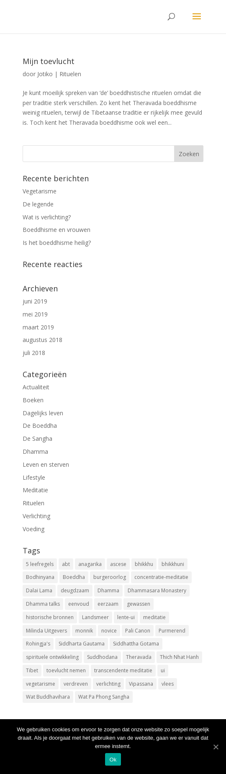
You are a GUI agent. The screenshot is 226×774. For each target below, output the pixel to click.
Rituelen (70, 74)
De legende (38, 204)
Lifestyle (34, 477)
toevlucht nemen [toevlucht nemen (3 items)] (66, 670)
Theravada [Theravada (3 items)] (139, 657)
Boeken (33, 400)
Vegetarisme (39, 191)
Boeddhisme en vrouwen (56, 230)
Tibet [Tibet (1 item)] (32, 670)
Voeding (33, 529)
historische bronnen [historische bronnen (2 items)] (50, 617)
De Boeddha (40, 425)
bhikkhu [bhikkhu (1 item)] (144, 564)
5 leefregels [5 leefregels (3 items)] (40, 564)
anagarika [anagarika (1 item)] (90, 564)
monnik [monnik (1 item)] (84, 630)
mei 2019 (35, 314)
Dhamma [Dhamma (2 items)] (108, 590)
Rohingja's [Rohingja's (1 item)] (38, 643)
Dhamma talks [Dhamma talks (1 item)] (43, 603)
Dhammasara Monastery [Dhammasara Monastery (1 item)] (157, 590)
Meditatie (35, 490)
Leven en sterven (46, 464)
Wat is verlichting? (47, 217)
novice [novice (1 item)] (109, 630)
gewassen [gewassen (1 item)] (138, 603)
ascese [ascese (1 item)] (118, 564)
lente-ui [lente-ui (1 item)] (126, 617)
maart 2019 (38, 327)
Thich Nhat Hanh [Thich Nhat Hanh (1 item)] (179, 657)
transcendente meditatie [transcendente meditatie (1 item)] (123, 670)
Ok (112, 759)
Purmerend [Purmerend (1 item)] (172, 630)
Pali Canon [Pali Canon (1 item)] (137, 630)
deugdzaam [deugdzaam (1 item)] (75, 590)
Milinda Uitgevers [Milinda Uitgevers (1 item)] (46, 630)
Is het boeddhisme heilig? (57, 243)
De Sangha (37, 438)
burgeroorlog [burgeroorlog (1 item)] (109, 577)
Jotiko (45, 74)
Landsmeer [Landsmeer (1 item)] (95, 617)
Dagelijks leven (43, 413)
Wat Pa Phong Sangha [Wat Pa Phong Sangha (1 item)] (103, 696)
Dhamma (35, 451)
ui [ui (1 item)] (163, 670)
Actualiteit (36, 387)
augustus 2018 (42, 340)
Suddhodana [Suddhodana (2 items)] (102, 657)
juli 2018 (34, 353)
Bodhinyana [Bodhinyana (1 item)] (40, 577)
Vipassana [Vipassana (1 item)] (141, 683)
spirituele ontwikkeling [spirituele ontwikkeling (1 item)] (52, 657)
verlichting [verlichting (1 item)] (108, 683)
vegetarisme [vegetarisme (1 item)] (40, 683)
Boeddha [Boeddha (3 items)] (74, 577)
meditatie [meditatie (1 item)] (154, 617)
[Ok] (215, 747)
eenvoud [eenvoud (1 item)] (78, 603)
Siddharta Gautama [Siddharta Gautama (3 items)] (82, 643)
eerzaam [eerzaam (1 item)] (108, 603)
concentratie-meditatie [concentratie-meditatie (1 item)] (161, 577)
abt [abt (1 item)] (66, 564)
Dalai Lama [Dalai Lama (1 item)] (39, 590)
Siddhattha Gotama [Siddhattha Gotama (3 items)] (136, 643)
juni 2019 (35, 301)
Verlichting (36, 516)
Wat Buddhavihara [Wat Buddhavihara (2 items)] (48, 696)
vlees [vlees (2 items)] (168, 683)
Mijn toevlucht (48, 61)
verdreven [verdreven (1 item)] (76, 683)
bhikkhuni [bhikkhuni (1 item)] (173, 564)
